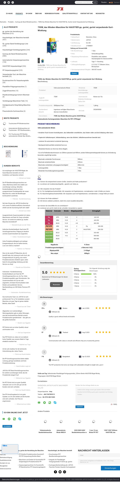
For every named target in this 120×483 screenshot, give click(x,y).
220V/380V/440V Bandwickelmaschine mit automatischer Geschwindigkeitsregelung (79, 431)
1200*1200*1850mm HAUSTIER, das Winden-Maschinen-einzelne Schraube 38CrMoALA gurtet (110, 431)
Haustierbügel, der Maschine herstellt (15, 38)
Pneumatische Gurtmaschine (12, 111)
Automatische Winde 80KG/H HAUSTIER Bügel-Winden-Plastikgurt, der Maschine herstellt (61, 431)
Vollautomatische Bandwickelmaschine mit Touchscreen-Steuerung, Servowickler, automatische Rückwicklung (45, 431)
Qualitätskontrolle (70, 13)
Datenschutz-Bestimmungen (11, 479)
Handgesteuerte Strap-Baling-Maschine (16, 105)
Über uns (38, 13)
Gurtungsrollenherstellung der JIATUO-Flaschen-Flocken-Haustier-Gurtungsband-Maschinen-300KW (62, 466)
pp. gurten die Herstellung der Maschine (31, 450)
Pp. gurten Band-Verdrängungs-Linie (15, 44)
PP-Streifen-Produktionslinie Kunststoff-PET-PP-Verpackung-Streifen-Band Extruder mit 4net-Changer (31, 455)
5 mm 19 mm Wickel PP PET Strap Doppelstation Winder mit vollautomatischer (93, 431)
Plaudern (104, 2)
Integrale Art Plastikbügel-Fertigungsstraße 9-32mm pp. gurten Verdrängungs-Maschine (60, 461)
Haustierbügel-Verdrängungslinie (14, 50)
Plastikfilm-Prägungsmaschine (13, 87)
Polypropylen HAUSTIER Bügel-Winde (49, 376)
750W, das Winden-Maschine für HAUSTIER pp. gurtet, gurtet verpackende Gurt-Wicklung (52, 67)
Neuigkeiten (100, 13)
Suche (95, 2)
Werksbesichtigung (52, 13)
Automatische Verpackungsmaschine (15, 60)
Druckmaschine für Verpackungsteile (15, 80)
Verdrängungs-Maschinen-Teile (13, 101)
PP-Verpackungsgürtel (10, 70)
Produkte (19, 13)
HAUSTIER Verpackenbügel (12, 66)
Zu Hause (9, 13)
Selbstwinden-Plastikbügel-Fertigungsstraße (61, 373)
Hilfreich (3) (56, 312)
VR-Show (29, 13)
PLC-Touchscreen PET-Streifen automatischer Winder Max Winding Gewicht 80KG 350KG (20, 136)
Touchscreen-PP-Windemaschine (19, 123)
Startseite (3, 22)
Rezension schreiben (56, 285)
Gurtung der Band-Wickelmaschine (26, 22)
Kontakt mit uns (87, 13)
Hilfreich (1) (55, 336)
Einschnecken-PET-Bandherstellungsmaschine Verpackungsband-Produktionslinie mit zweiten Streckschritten (61, 455)
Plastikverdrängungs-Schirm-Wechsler (16, 95)
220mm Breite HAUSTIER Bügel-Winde (88, 373)
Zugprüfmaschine (8, 91)
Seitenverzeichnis (5, 468)
